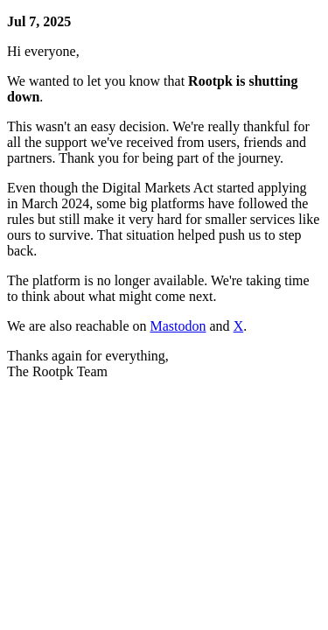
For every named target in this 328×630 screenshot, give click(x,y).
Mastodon (178, 325)
